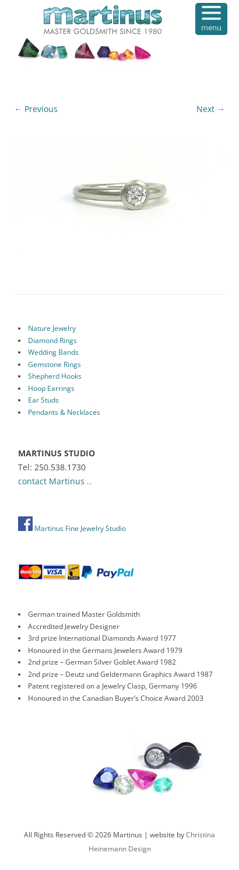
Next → (210, 108)
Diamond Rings (52, 340)
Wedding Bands (53, 352)
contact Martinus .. (55, 481)
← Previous (36, 108)
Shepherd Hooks (55, 376)
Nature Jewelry (52, 328)
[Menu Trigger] (211, 19)
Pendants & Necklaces (64, 412)
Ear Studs (43, 400)
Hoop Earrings (51, 388)
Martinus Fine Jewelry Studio (72, 528)
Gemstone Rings (54, 364)
